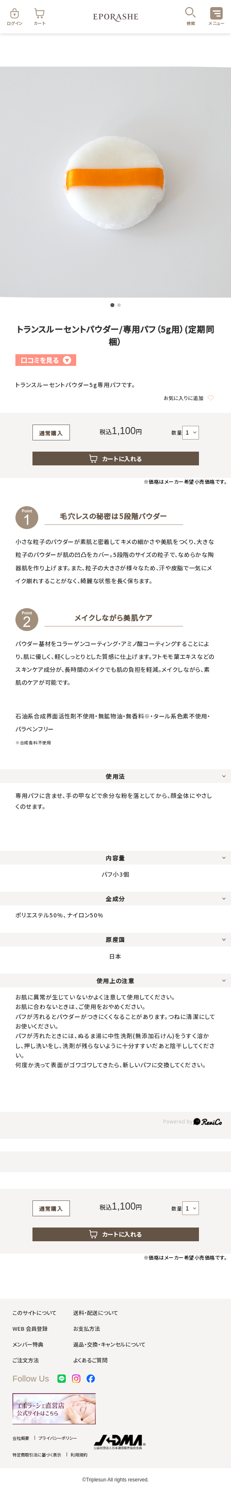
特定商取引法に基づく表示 (36, 1454)
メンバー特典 (27, 1344)
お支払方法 (86, 1328)
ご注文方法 (25, 1360)
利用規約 (79, 1454)
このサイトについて (34, 1313)
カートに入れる (115, 459)
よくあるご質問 (90, 1360)
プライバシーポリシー (58, 1438)
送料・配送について (95, 1313)
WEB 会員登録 (29, 1328)
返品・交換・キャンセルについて (109, 1344)
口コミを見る (45, 360)
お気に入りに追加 (189, 397)
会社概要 (20, 1438)
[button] (112, 305)
